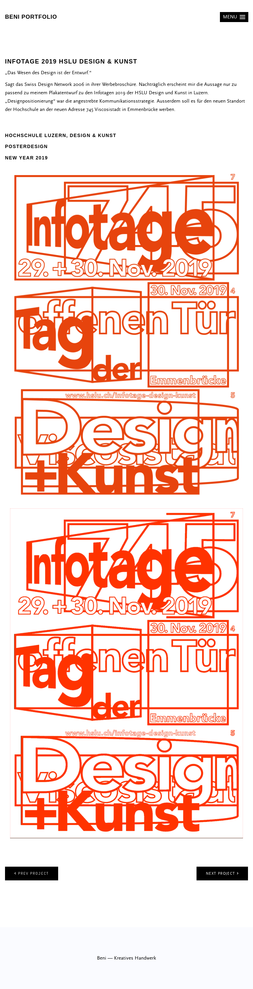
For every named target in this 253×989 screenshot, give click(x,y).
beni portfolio (31, 17)
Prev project (31, 873)
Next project (222, 873)
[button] (234, 17)
